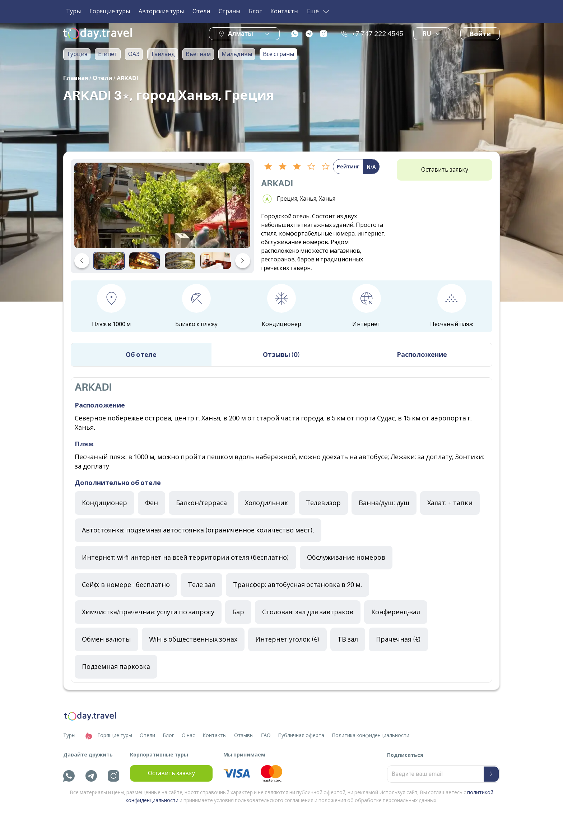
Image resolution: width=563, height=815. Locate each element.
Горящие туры (109, 11)
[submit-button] (491, 774)
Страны (229, 11)
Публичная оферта (301, 735)
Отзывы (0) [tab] (281, 354)
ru (431, 33)
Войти (480, 34)
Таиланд (162, 54)
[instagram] (323, 34)
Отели (201, 11)
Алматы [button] (240, 33)
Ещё (318, 11)
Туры (73, 11)
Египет (107, 54)
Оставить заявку (444, 170)
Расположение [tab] (422, 354)
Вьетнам (198, 54)
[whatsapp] (295, 34)
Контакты (284, 11)
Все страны (278, 54)
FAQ (265, 735)
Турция (76, 54)
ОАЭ (134, 54)
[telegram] (309, 34)
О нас (188, 735)
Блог (255, 11)
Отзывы (243, 735)
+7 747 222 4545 (372, 34)
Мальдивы (237, 54)
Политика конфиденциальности (370, 735)
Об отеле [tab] (141, 354)
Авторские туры (161, 11)
